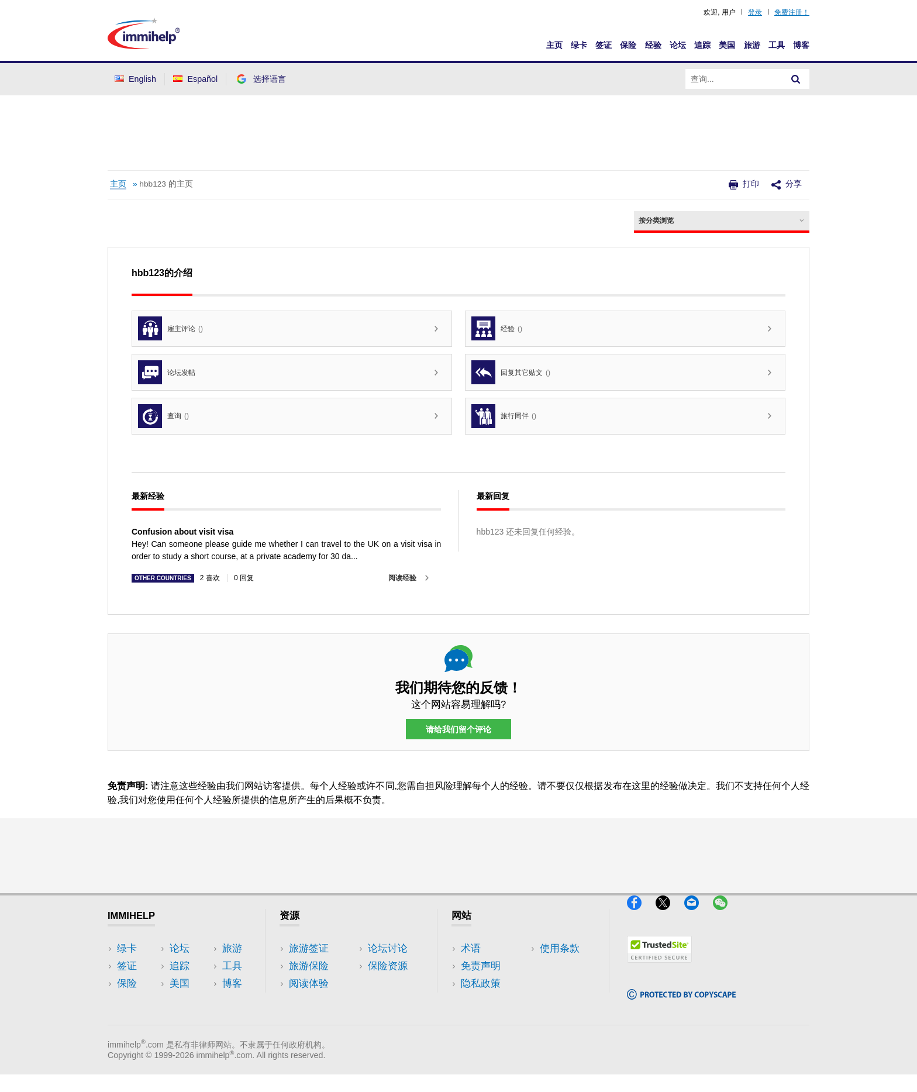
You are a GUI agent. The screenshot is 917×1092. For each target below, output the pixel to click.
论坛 (678, 45)
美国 (727, 45)
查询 (163, 416)
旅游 (752, 45)
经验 (653, 45)
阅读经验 (402, 578)
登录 (755, 12)
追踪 (702, 45)
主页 (554, 45)
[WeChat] (726, 915)
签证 (603, 45)
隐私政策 (481, 983)
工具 (776, 45)
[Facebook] (641, 915)
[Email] (698, 915)
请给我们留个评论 (458, 729)
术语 (471, 948)
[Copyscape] (681, 1004)
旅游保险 (309, 966)
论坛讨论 (309, 1001)
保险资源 (309, 1018)
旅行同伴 (503, 416)
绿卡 (579, 45)
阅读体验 (309, 983)
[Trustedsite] (659, 967)
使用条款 (481, 1001)
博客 (801, 45)
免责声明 (481, 966)
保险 (628, 45)
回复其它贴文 (510, 372)
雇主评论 (170, 328)
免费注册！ (791, 12)
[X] (670, 915)
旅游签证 (309, 948)
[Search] (796, 79)
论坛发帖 (166, 372)
